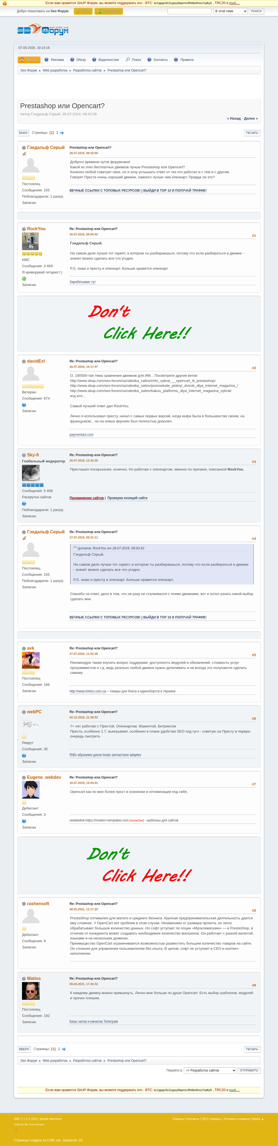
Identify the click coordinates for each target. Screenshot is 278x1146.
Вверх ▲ (258, 1118)
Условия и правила (236, 1118)
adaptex (135, 755)
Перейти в (174, 1070)
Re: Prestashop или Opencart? (94, 229)
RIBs (73, 755)
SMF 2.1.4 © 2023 (26, 1118)
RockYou (36, 228)
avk (30, 648)
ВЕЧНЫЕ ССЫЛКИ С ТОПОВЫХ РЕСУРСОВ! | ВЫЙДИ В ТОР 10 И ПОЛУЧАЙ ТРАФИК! (138, 190)
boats (106, 755)
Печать (252, 133)
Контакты (193, 1118)
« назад (234, 118)
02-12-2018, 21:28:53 (84, 717)
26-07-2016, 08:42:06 (84, 153)
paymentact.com (81, 435)
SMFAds (19, 1124)
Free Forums (36, 1124)
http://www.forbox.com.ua (88, 691)
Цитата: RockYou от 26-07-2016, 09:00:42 (110, 548)
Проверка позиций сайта (127, 498)
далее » (251, 118)
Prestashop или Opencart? (90, 148)
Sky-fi (33, 455)
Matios (34, 978)
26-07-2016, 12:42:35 (84, 460)
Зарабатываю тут (83, 282)
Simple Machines (51, 1118)
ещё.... (234, 3)
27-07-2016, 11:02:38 (84, 653)
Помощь (178, 1118)
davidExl (36, 361)
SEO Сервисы (211, 1118)
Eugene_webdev (44, 777)
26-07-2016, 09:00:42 (84, 234)
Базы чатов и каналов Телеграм (94, 1021)
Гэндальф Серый (46, 147)
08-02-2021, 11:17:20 (84, 909)
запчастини (120, 755)
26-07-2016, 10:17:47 (84, 366)
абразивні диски (90, 755)
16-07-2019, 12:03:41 (84, 782)
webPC (34, 711)
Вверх (24, 1049)
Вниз (23, 133)
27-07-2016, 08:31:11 (84, 537)
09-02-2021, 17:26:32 (84, 984)
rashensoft (38, 903)
